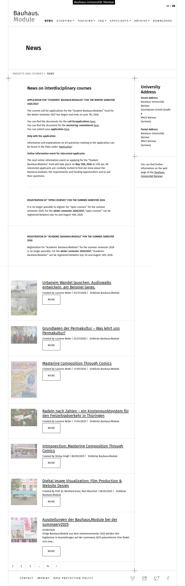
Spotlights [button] (119, 20)
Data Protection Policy (73, 578)
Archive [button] (140, 20)
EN (173, 6)
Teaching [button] (85, 20)
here (92, 121)
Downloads (162, 20)
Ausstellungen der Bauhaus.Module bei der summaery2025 (79, 522)
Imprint (43, 578)
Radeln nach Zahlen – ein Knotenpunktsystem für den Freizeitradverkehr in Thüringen (85, 413)
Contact (26, 578)
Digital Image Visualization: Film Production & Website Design (82, 483)
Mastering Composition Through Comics (76, 363)
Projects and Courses (28, 73)
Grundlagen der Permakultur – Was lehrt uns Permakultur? (81, 330)
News (49, 20)
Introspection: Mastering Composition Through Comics (82, 448)
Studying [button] (64, 20)
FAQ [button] (101, 20)
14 (48, 566)
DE (167, 6)
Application (65, 146)
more (51, 299)
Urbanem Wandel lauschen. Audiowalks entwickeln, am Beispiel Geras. (76, 284)
